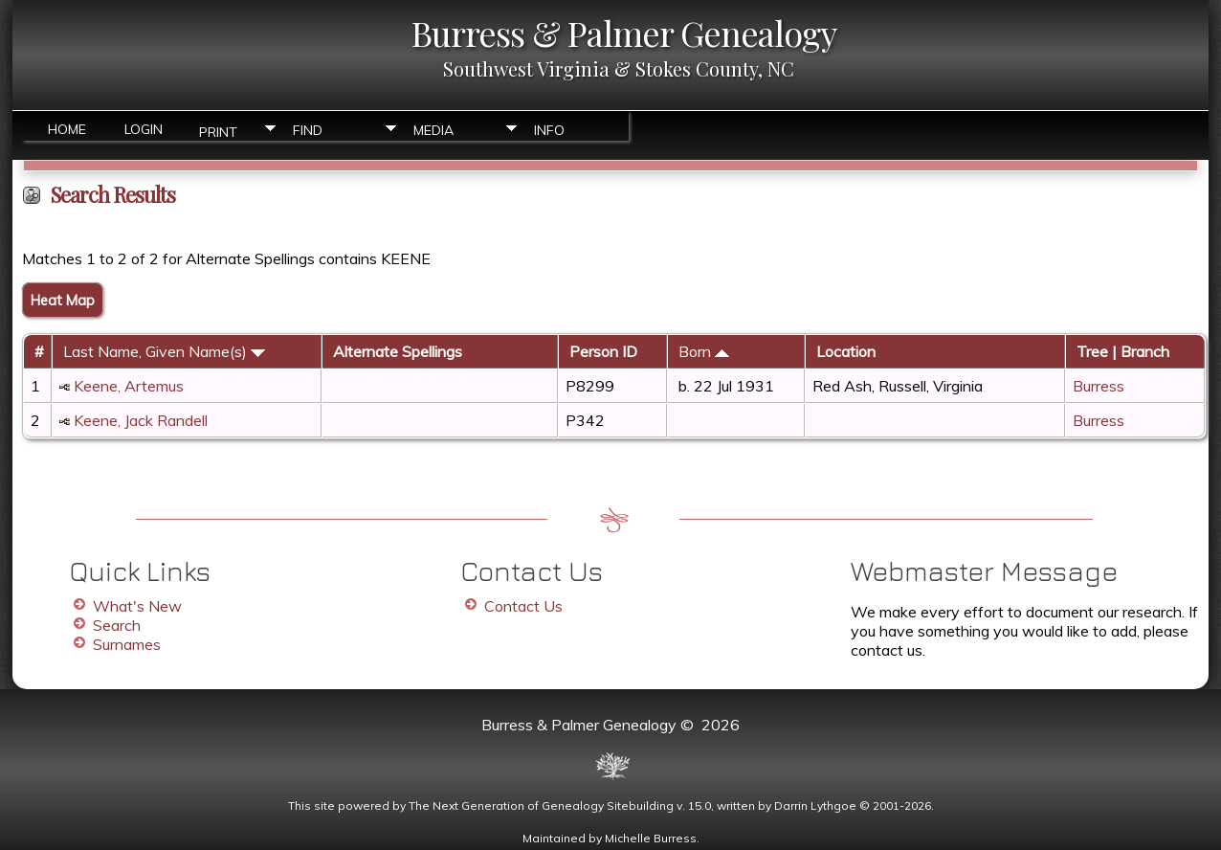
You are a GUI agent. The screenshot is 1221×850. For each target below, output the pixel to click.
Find (307, 130)
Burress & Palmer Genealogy (623, 33)
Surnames (127, 644)
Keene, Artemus (129, 385)
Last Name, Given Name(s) (164, 351)
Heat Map (63, 300)
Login (143, 129)
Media (433, 130)
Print (218, 130)
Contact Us (523, 605)
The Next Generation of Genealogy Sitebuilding (541, 805)
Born (703, 351)
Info (549, 130)
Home (67, 129)
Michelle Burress (651, 838)
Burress (1098, 385)
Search (117, 625)
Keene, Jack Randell (141, 420)
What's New (137, 605)
